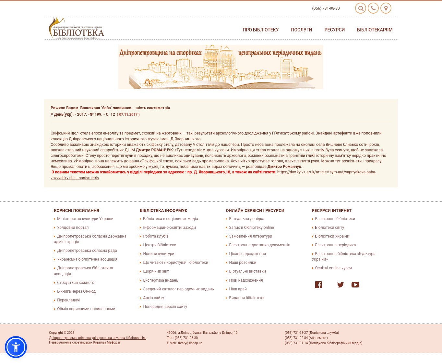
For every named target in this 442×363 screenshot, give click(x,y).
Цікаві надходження (247, 254)
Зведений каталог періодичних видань (178, 289)
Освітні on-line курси (333, 268)
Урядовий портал (73, 227)
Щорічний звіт (156, 271)
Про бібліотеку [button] (261, 29)
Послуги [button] (301, 29)
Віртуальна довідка (246, 219)
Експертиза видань (160, 280)
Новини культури (158, 254)
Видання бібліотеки (246, 298)
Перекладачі (68, 300)
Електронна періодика (335, 245)
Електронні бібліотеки (335, 219)
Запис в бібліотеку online (251, 227)
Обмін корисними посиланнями (86, 309)
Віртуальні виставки (247, 271)
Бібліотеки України (332, 236)
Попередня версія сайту (165, 306)
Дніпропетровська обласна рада (87, 250)
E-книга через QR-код (76, 291)
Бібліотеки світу (329, 227)
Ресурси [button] (335, 29)
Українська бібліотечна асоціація (87, 259)
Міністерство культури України (85, 219)
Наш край (237, 289)
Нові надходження (246, 280)
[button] (15, 347)
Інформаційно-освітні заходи (169, 227)
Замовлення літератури (250, 236)
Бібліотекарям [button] (374, 29)
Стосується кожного (75, 282)
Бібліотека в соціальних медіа (170, 219)
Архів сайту (153, 298)
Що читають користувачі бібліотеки (175, 262)
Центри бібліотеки (159, 245)
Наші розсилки (242, 262)
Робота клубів (155, 236)
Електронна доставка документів (259, 245)
